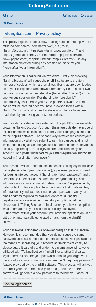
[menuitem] (8, 15)
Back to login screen (17, 284)
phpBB (35, 304)
